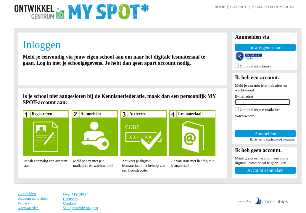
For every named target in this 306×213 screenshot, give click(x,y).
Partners (70, 199)
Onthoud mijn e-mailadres (260, 109)
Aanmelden (27, 193)
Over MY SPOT (75, 194)
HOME (220, 7)
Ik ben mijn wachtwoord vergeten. (272, 139)
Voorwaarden (28, 208)
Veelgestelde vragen (80, 208)
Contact (69, 203)
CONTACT (238, 7)
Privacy (24, 203)
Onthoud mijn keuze (255, 66)
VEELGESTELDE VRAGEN (273, 7)
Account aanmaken (33, 198)
